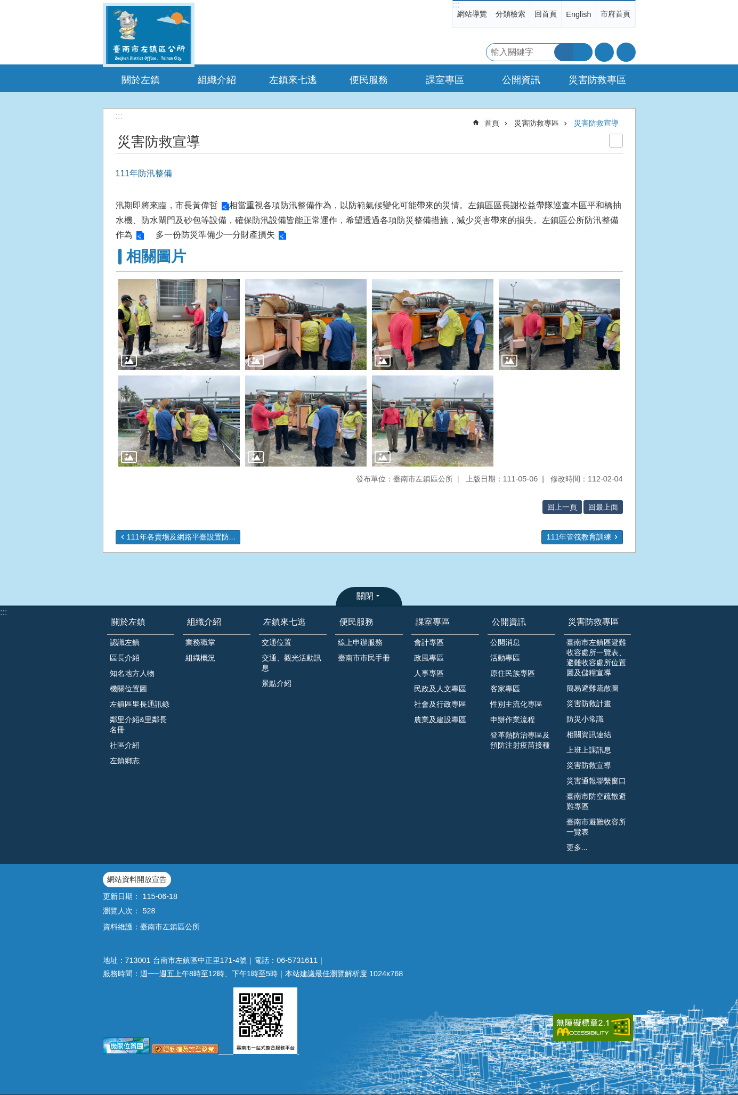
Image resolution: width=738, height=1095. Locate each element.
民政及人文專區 (440, 688)
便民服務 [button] (369, 80)
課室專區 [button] (445, 80)
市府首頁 (615, 14)
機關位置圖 (128, 688)
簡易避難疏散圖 (592, 688)
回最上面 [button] (603, 507)
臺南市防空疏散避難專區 (596, 801)
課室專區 (433, 621)
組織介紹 (204, 621)
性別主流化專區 (516, 704)
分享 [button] (626, 52)
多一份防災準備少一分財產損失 (215, 234)
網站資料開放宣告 (137, 879)
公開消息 (505, 642)
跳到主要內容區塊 (5, 5)
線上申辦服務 (360, 642)
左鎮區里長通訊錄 (139, 704)
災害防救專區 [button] (597, 80)
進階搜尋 (583, 52)
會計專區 (429, 642)
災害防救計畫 (588, 703)
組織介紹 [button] (217, 80)
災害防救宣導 (596, 123)
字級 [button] (604, 52)
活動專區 (505, 657)
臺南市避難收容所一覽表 (596, 827)
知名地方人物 (132, 673)
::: (455, 4)
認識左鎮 (125, 642)
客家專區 (505, 688)
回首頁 (545, 14)
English (578, 14)
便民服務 (356, 621)
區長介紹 (125, 657)
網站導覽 (472, 14)
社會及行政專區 (440, 704)
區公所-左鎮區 (148, 35)
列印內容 (616, 141)
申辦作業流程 (512, 719)
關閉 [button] (365, 596)
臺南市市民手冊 (364, 657)
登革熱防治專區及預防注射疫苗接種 (520, 740)
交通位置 (276, 642)
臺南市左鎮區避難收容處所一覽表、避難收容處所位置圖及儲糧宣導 (596, 657)
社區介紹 (125, 745)
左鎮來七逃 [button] (293, 80)
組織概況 (200, 657)
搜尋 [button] (563, 52)
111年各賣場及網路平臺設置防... (181, 537)
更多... (577, 847)
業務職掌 (200, 642)
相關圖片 (156, 256)
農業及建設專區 (440, 719)
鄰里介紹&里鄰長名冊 (138, 724)
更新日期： (121, 896)
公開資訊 (509, 621)
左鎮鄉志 (125, 760)
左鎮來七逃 (284, 621)
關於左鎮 (128, 621)
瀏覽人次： (121, 910)
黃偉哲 (205, 205)
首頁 (491, 123)
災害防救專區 (536, 123)
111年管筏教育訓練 (578, 537)
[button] (179, 324)
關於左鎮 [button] (140, 80)
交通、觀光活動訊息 (291, 662)
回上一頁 (562, 507)
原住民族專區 (512, 673)
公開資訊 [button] (521, 80)
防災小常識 (585, 719)
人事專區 (429, 673)
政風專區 (429, 657)
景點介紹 (276, 683)
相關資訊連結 (588, 734)
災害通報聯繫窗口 (596, 781)
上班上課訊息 (588, 750)
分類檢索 (510, 14)
